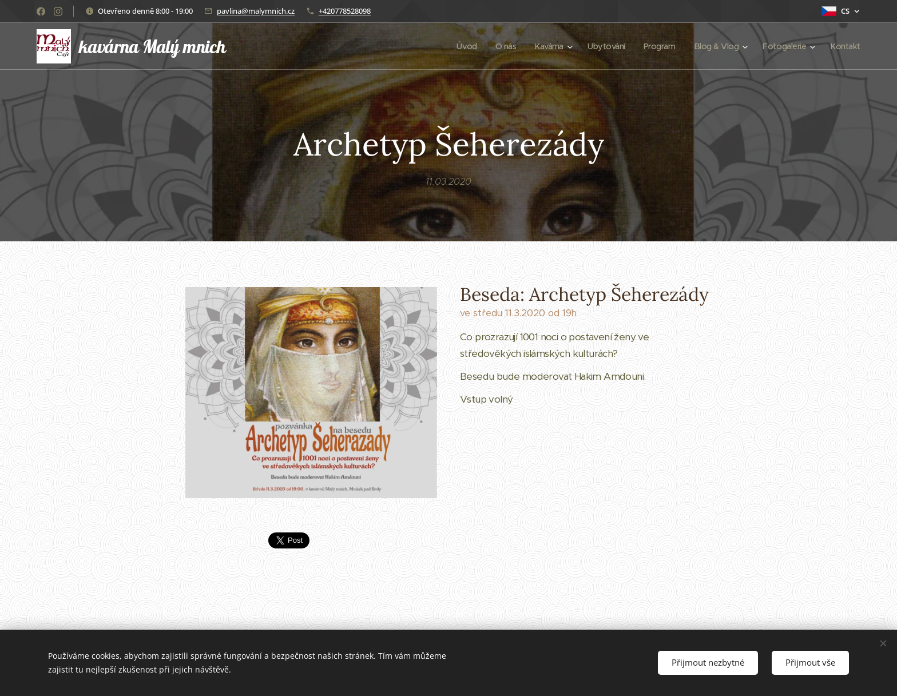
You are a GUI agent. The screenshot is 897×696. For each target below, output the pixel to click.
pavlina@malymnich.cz (256, 11)
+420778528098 (345, 11)
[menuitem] (454, 46)
